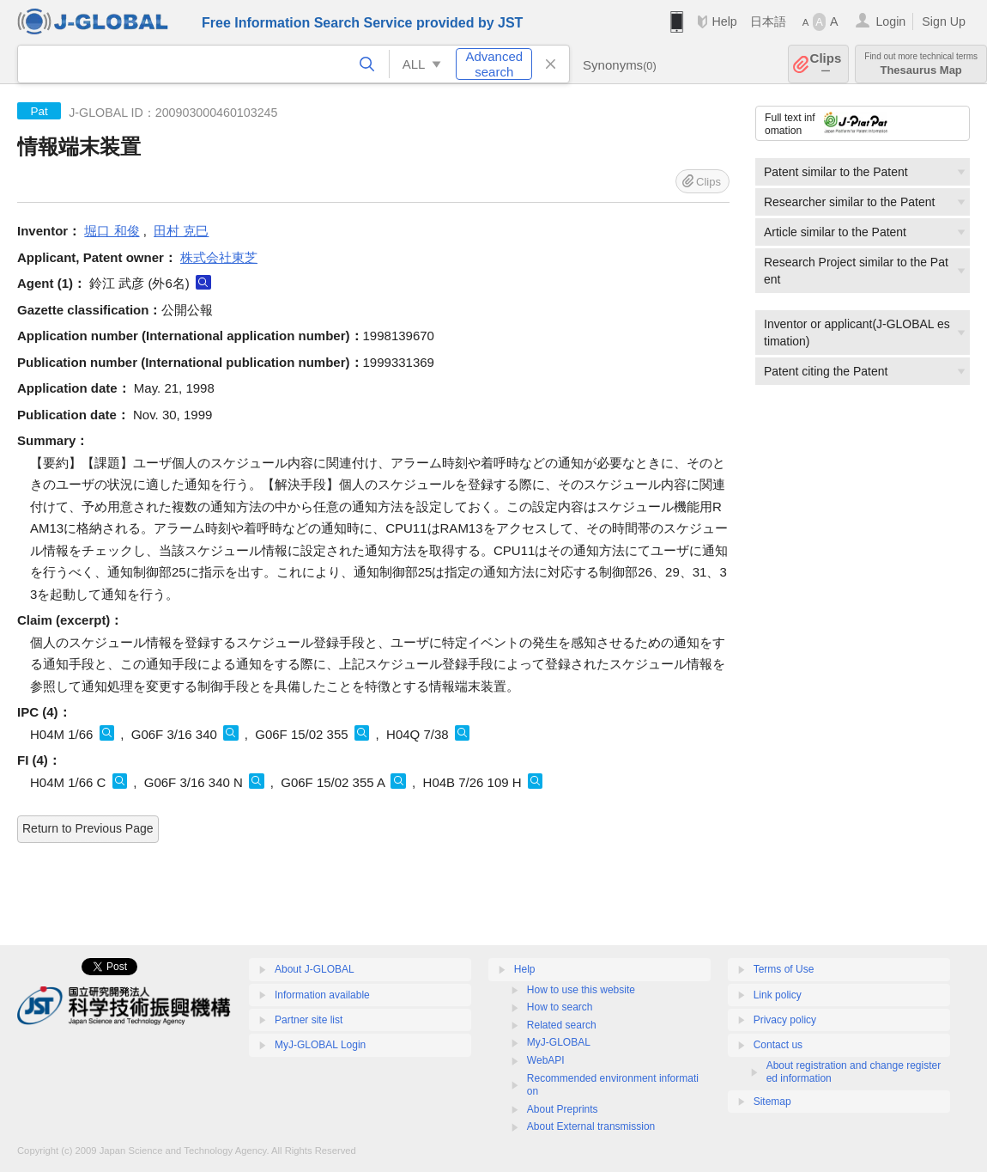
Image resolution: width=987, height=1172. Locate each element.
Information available (322, 995)
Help (723, 21)
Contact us (778, 1045)
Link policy (778, 995)
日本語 (768, 21)
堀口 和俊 (111, 230)
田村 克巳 (181, 230)
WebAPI (546, 1060)
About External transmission (591, 1126)
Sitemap (772, 1102)
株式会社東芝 (218, 257)
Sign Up (944, 21)
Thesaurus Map (921, 64)
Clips (826, 64)
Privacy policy (785, 1020)
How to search (560, 1007)
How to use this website (581, 990)
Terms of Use (784, 969)
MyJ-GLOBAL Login (320, 1045)
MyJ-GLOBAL (558, 1042)
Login (890, 21)
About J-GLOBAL (314, 969)
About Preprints (562, 1109)
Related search (561, 1025)
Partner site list (308, 1020)
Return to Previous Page (88, 828)
